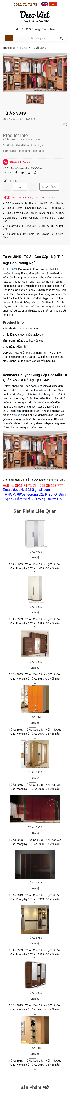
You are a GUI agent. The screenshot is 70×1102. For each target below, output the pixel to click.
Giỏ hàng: (40, 29)
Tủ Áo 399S (35, 606)
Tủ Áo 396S (35, 772)
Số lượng (11, 181)
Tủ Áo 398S (35, 661)
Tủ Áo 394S (35, 882)
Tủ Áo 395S (35, 827)
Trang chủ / (11, 47)
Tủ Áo (23, 47)
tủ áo (44, 390)
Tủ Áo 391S (35, 1047)
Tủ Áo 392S (35, 992)
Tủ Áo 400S (35, 551)
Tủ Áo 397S (35, 716)
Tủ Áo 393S (35, 937)
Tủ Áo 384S (10, 269)
